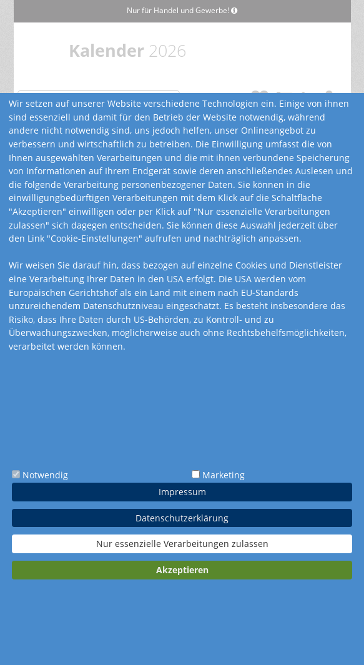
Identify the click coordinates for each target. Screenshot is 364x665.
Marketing (223, 475)
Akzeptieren (182, 570)
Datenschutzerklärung (182, 518)
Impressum (182, 492)
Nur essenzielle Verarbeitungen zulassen (182, 543)
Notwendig (45, 475)
